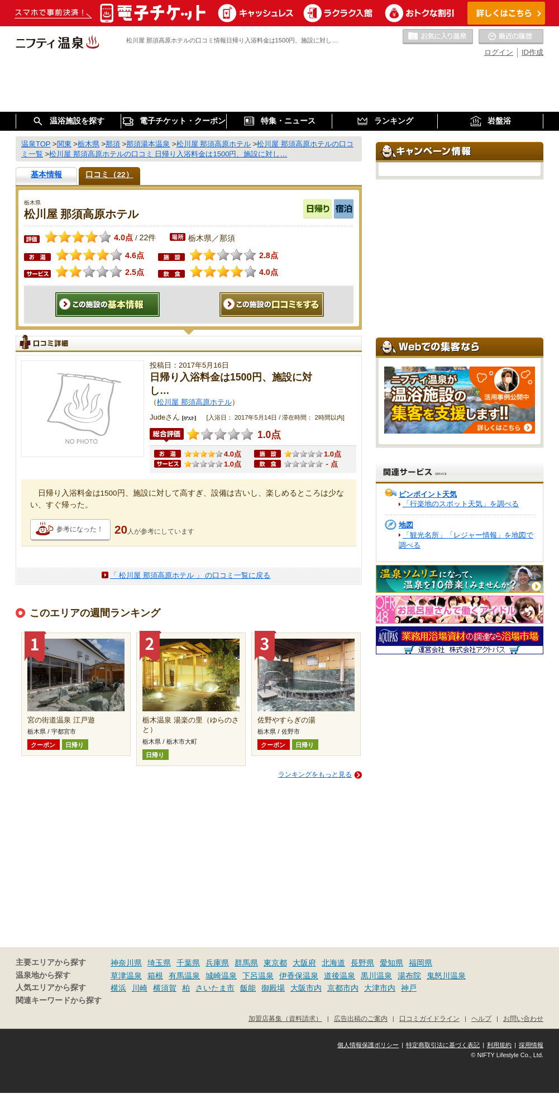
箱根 (155, 975)
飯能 (248, 987)
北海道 (333, 962)
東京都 (275, 962)
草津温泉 (126, 975)
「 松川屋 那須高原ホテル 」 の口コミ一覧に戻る (190, 575)
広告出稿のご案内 (361, 1018)
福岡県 (420, 962)
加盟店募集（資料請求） (285, 1018)
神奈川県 (126, 962)
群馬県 (246, 962)
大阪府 (304, 962)
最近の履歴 (511, 37)
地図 (406, 525)
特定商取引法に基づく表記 (443, 1045)
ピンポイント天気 (428, 494)
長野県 (362, 962)
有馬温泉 (184, 975)
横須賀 (164, 987)
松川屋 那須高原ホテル (194, 402)
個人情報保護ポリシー (368, 1045)
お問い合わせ (523, 1018)
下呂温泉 (258, 975)
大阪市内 (306, 987)
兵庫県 (217, 962)
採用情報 (531, 1045)
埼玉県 (159, 962)
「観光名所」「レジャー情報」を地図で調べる (466, 540)
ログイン (498, 52)
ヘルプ (481, 1018)
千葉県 (188, 962)
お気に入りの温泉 (438, 37)
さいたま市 (215, 987)
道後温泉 (339, 975)
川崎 (139, 987)
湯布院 (409, 975)
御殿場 (273, 987)
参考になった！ (79, 529)
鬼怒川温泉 (446, 975)
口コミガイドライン (429, 1018)
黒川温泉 (376, 975)
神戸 (409, 987)
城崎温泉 (221, 975)
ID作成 (532, 52)
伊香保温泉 (298, 975)
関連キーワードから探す (59, 1000)
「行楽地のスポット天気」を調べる (461, 504)
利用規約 (499, 1045)
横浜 (118, 987)
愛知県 (391, 962)
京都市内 (343, 987)
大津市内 (379, 987)
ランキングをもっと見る (315, 774)
